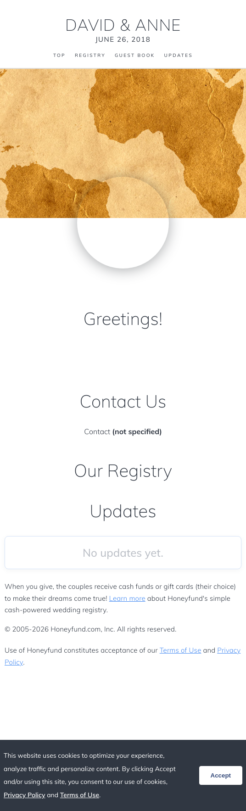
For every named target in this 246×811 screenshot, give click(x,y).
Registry (90, 55)
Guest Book (135, 55)
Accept (221, 775)
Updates (178, 55)
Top (59, 55)
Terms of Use (180, 650)
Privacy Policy (24, 795)
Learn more (127, 598)
